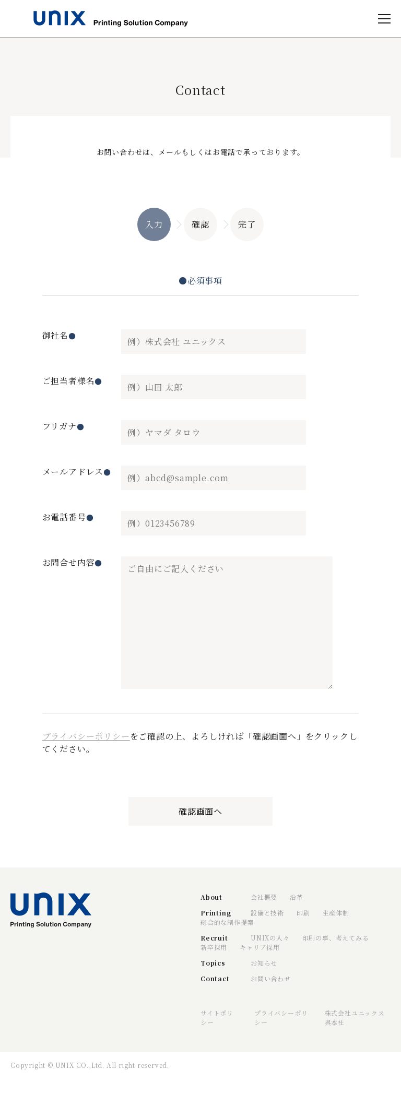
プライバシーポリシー (86, 736)
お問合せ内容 (72, 562)
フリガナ (63, 426)
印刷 (303, 912)
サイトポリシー (216, 1017)
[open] (384, 18)
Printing (215, 912)
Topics (213, 962)
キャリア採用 (260, 947)
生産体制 (336, 912)
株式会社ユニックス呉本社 (355, 1017)
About (211, 896)
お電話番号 (68, 517)
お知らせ (264, 962)
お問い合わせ (271, 978)
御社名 (59, 335)
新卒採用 (213, 947)
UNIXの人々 (270, 937)
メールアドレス (76, 472)
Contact (215, 978)
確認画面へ (200, 811)
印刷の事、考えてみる (335, 937)
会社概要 (264, 896)
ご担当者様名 (72, 381)
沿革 (296, 896)
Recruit (214, 937)
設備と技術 (267, 912)
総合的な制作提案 (227, 922)
